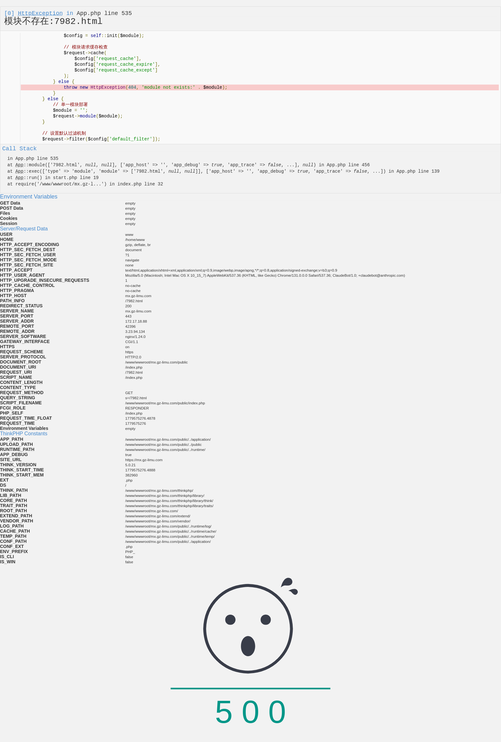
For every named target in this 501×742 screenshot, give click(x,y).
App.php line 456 (348, 165)
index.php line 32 (140, 184)
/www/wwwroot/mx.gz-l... (70, 184)
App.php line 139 (418, 171)
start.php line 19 (76, 177)
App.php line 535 (104, 13)
